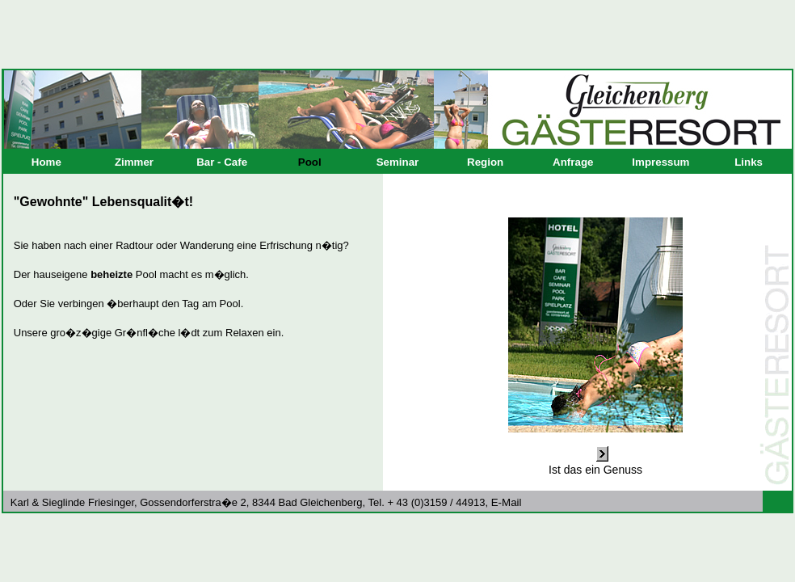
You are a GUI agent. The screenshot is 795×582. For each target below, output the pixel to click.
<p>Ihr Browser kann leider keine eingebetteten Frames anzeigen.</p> (397, 332)
